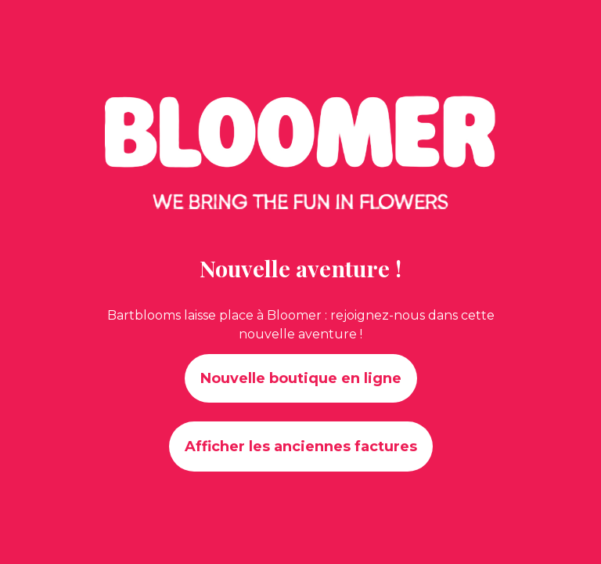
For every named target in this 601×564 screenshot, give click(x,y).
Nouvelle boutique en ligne (300, 378)
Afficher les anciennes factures (301, 446)
